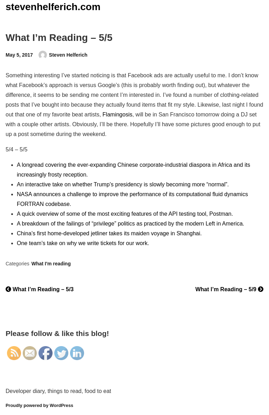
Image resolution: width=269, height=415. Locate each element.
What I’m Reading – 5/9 (229, 289)
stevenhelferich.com (53, 6)
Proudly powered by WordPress (39, 405)
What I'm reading (51, 263)
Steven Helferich (68, 55)
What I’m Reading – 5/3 (40, 289)
